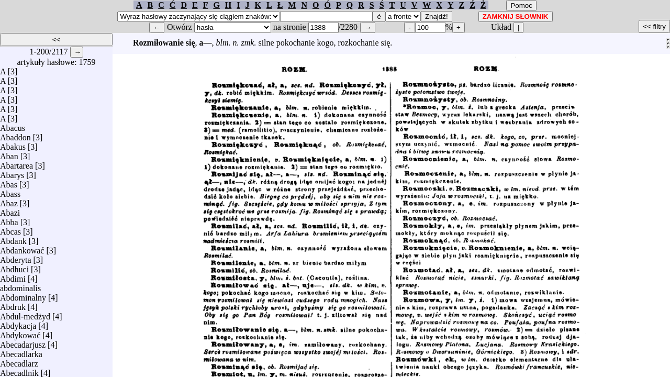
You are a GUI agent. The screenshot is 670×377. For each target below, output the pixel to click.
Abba (9, 219)
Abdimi (13, 276)
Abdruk (13, 304)
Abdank (13, 238)
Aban (9, 153)
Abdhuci (14, 266)
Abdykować (20, 332)
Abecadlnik (19, 370)
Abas (8, 182)
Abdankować (22, 247)
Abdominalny (23, 295)
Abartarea (16, 163)
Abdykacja (18, 323)
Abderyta (15, 257)
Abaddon (15, 134)
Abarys (12, 172)
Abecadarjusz (23, 342)
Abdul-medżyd (25, 313)
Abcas (10, 229)
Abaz (9, 200)
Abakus (13, 144)
